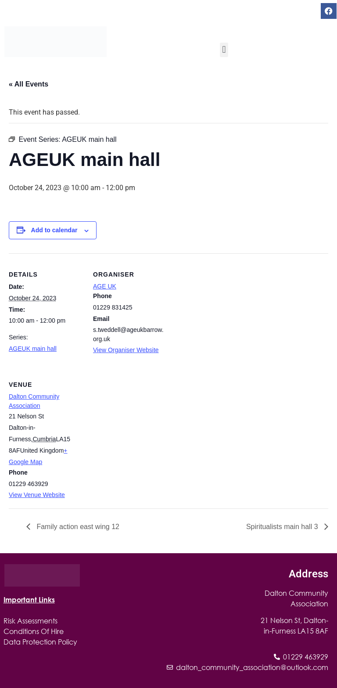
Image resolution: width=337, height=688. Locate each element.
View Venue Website (37, 494)
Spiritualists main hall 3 (283, 526)
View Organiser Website (126, 349)
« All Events (28, 84)
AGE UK (104, 286)
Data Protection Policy (40, 641)
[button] (224, 50)
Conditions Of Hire (34, 631)
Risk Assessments (30, 620)
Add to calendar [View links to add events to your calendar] (54, 230)
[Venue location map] (139, 424)
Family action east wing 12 (77, 526)
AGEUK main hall (33, 348)
